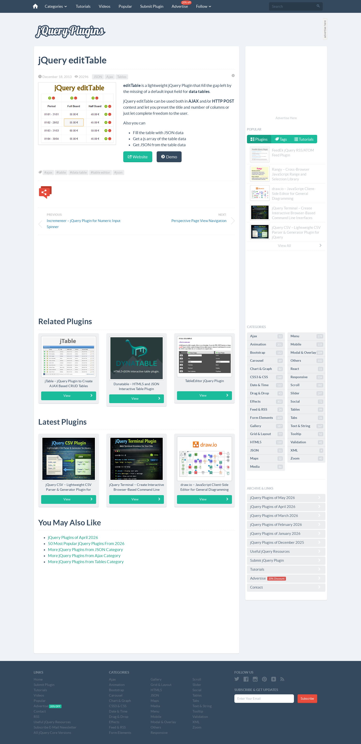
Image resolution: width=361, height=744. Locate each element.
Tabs (307, 418)
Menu (307, 336)
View (78, 396)
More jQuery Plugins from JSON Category (85, 549)
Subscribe (307, 698)
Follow (202, 6)
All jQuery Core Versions (52, 733)
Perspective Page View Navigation (198, 221)
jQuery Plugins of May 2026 (286, 497)
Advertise (180, 4)
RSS (36, 717)
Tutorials (81, 6)
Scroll (307, 385)
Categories (54, 6)
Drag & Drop (266, 393)
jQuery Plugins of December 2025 (286, 542)
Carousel (266, 361)
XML (307, 450)
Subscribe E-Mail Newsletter (55, 727)
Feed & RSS (266, 409)
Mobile (307, 344)
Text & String (307, 426)
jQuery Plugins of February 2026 (286, 524)
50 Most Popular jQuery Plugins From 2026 (86, 543)
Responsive (307, 377)
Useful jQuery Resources (286, 551)
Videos (103, 6)
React (307, 369)
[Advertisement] (136, 272)
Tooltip (307, 434)
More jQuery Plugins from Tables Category (86, 561)
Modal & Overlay (307, 353)
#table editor (100, 172)
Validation (307, 442)
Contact (286, 587)
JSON (98, 77)
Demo (169, 156)
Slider (307, 393)
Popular (124, 6)
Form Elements (266, 418)
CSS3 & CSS (266, 377)
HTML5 (266, 442)
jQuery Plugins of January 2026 (286, 533)
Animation (266, 344)
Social (307, 401)
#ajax (48, 172)
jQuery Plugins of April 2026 (73, 537)
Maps (266, 458)
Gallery (266, 426)
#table (61, 172)
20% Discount (276, 578)
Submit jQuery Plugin (286, 560)
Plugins (259, 139)
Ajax (109, 77)
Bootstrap (266, 353)
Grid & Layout (266, 434)
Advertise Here (286, 118)
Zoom (307, 458)
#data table (78, 172)
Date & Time (266, 385)
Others (307, 361)
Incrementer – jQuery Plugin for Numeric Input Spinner (84, 224)
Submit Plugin (150, 6)
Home (38, 679)
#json (118, 172)
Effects (266, 401)
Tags (281, 139)
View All (300, 245)
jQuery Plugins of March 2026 (286, 515)
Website (138, 156)
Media (266, 467)
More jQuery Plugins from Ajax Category (84, 555)
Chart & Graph (266, 369)
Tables (121, 77)
